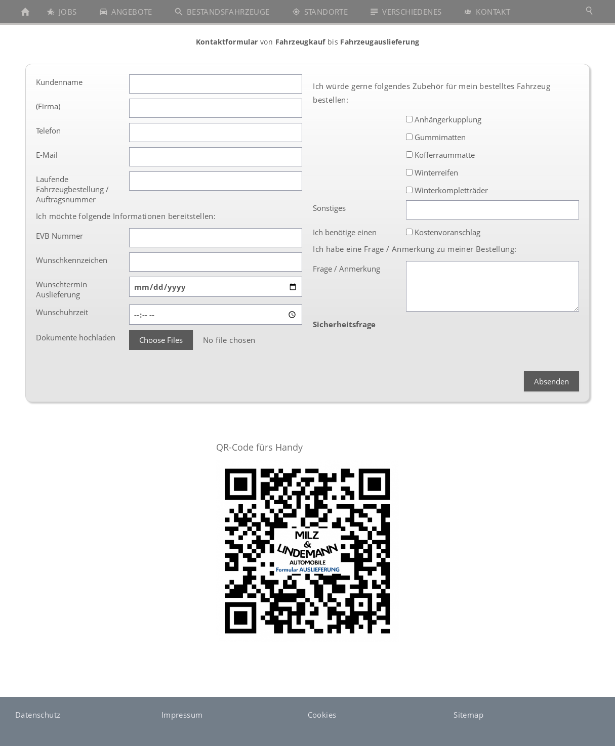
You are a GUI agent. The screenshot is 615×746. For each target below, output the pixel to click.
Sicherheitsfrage (344, 324)
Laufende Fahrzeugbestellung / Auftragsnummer (72, 189)
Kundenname (59, 82)
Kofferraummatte (440, 155)
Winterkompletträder (447, 190)
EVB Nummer (59, 236)
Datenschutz (37, 715)
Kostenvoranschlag (443, 232)
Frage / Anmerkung (346, 269)
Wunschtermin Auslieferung (61, 289)
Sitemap (468, 715)
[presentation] (483, 336)
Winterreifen (432, 172)
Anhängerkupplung (443, 119)
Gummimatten (436, 137)
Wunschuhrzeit (62, 312)
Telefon (48, 130)
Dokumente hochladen (75, 337)
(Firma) (48, 106)
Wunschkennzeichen (71, 260)
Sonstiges (329, 208)
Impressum (182, 715)
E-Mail (47, 155)
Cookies (322, 715)
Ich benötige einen (345, 232)
